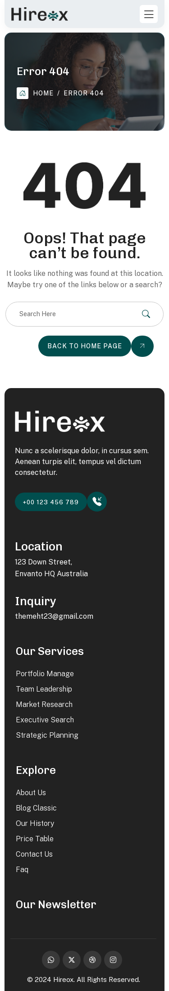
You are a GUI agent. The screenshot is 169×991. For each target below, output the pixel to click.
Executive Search (45, 720)
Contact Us (34, 854)
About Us (31, 792)
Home (35, 93)
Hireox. (64, 979)
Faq (22, 869)
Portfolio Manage (45, 673)
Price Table (35, 839)
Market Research (44, 704)
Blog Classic (36, 808)
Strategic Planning (47, 735)
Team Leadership (44, 689)
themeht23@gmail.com (54, 616)
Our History (35, 823)
